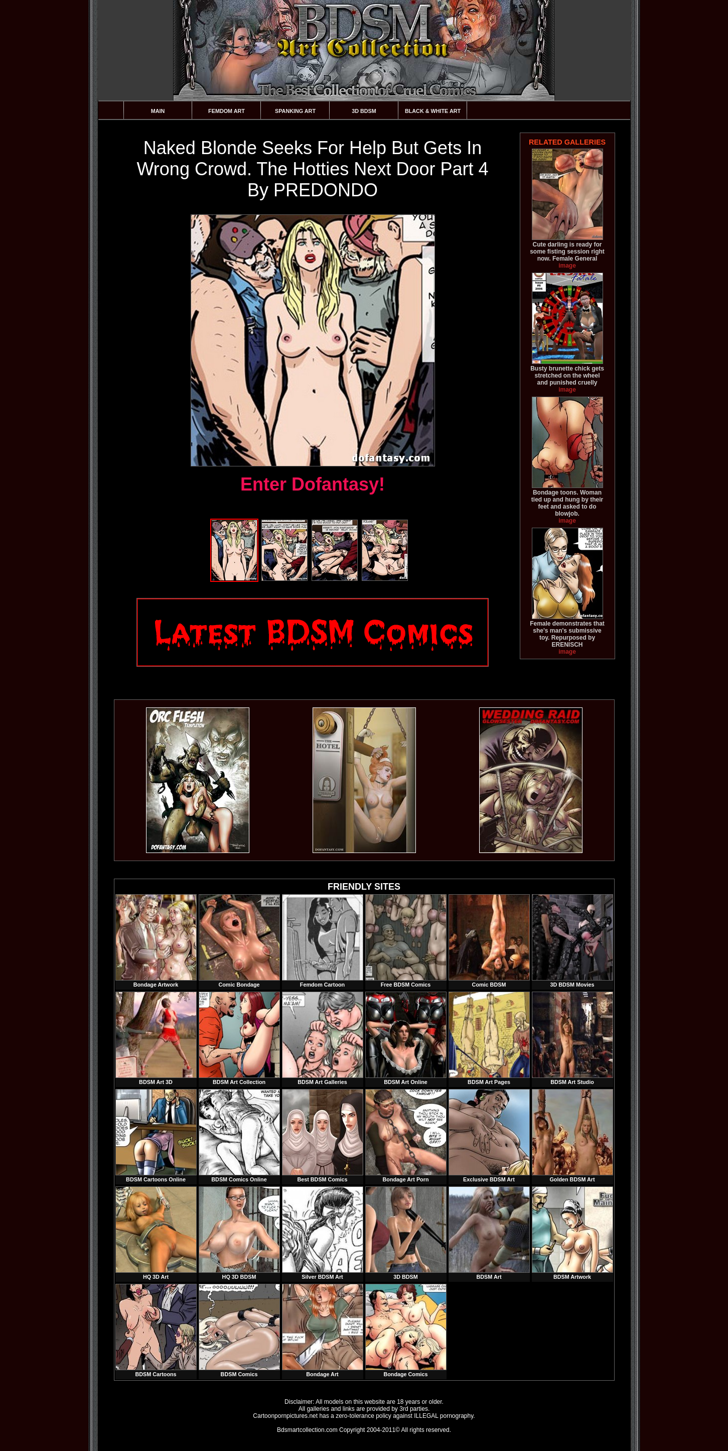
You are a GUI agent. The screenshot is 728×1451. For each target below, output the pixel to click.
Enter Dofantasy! (312, 484)
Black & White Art (433, 111)
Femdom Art (226, 111)
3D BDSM (364, 111)
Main (158, 111)
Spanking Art (295, 111)
